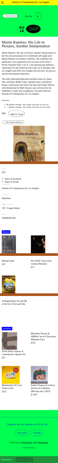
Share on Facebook (13, 179)
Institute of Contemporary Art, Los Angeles (30, 2)
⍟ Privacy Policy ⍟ (29, 448)
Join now (22, 433)
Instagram (43, 442)
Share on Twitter (12, 182)
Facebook (27, 442)
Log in (4, 454)
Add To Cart (16, 114)
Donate (37, 433)
